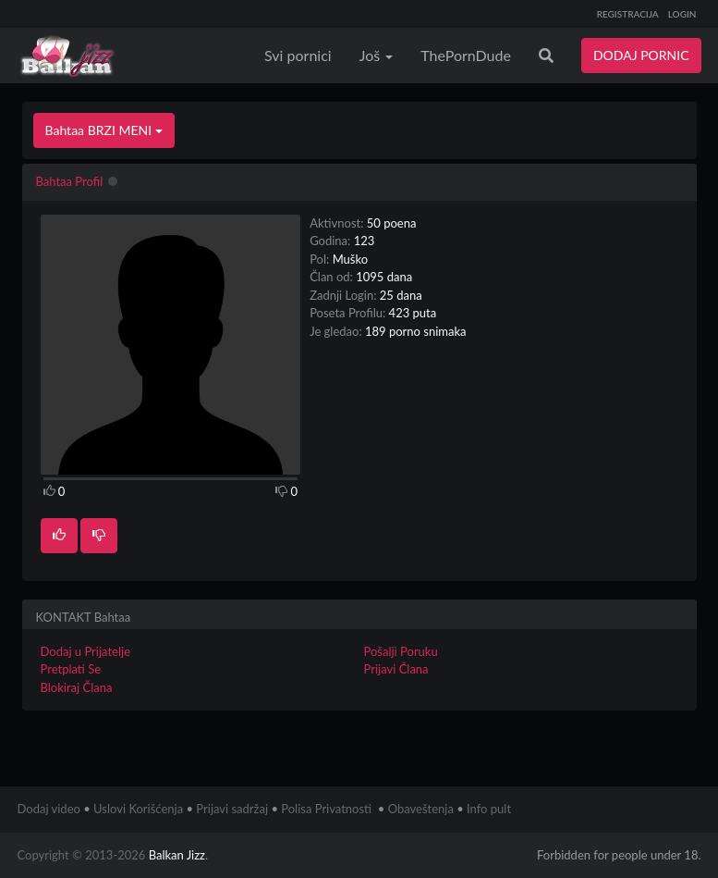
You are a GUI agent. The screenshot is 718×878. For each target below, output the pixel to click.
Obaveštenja (421, 808)
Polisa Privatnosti (326, 808)
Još (376, 55)
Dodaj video (49, 808)
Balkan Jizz (177, 854)
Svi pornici (298, 55)
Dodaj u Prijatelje (86, 651)
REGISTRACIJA (628, 13)
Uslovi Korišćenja (138, 808)
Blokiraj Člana (77, 687)
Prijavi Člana (396, 669)
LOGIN (682, 13)
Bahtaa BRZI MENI (104, 130)
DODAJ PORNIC (641, 55)
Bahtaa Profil (69, 181)
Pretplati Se (71, 669)
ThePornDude (465, 55)
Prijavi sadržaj (232, 808)
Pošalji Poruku (401, 651)
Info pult (489, 808)
